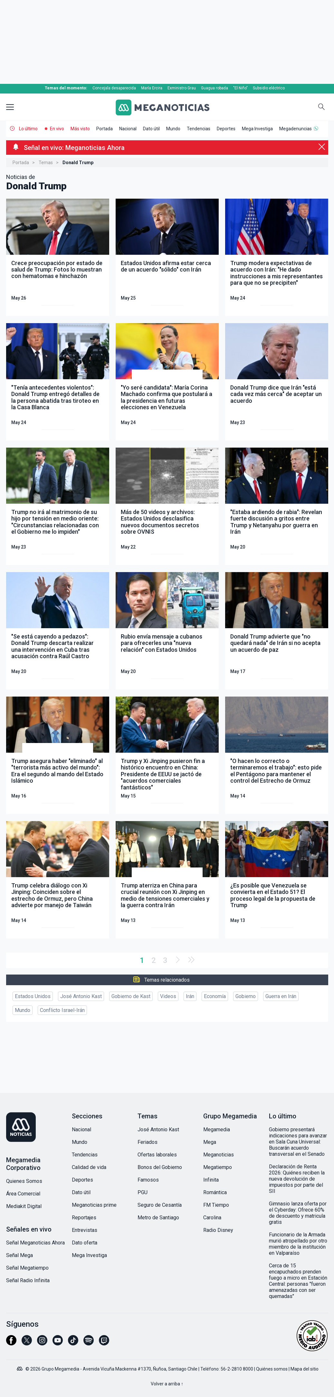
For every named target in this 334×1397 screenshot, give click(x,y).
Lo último (28, 128)
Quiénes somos (272, 1369)
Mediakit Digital (24, 1206)
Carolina (212, 1217)
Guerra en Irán (280, 996)
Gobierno (245, 996)
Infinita (211, 1180)
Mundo (173, 128)
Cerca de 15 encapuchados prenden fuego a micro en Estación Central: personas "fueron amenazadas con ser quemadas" (298, 1281)
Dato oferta (84, 1243)
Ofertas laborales (157, 1155)
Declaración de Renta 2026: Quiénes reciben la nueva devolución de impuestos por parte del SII (297, 1179)
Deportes (226, 128)
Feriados (147, 1142)
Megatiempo (217, 1167)
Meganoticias (218, 1155)
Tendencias (198, 128)
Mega (209, 1142)
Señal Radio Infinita (28, 1280)
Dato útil (151, 128)
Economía (215, 996)
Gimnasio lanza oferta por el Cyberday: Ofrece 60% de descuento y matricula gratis (298, 1213)
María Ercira (151, 88)
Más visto (80, 128)
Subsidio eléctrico (269, 88)
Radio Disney (218, 1230)
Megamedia (216, 1129)
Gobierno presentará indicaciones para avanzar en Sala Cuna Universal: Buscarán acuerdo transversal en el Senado (298, 1141)
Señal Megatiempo (27, 1268)
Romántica (215, 1192)
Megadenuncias (295, 128)
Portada (104, 128)
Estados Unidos (33, 996)
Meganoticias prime (94, 1205)
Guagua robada (214, 88)
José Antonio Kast (81, 996)
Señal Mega (19, 1255)
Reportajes (84, 1217)
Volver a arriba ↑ (167, 1383)
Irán (190, 996)
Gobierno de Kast (130, 996)
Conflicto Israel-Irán (62, 1010)
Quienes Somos (24, 1181)
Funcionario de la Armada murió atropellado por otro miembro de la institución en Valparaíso (298, 1244)
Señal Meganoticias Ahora (35, 1243)
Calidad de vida (89, 1167)
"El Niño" (240, 88)
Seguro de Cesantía (160, 1205)
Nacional (128, 128)
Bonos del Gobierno (160, 1167)
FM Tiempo (216, 1205)
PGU (143, 1192)
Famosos (148, 1180)
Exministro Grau (181, 88)
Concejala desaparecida (114, 88)
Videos (168, 996)
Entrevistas (84, 1230)
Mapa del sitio (305, 1369)
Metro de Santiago (158, 1217)
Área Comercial (23, 1194)
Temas (46, 162)
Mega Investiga (257, 128)
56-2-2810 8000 (237, 1369)
